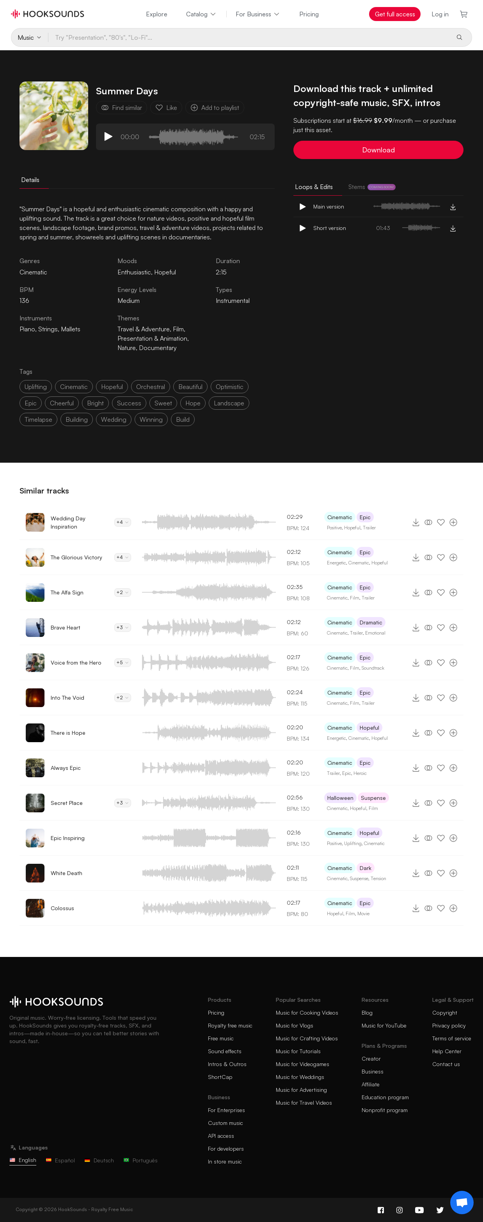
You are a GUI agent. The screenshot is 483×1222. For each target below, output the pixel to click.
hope (193, 403)
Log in (440, 14)
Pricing (309, 14)
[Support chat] (462, 1202)
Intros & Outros (227, 1064)
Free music (221, 1038)
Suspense (373, 797)
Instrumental (233, 300)
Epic (365, 517)
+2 (122, 592)
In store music (225, 1161)
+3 (122, 627)
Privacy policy (449, 1025)
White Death (66, 873)
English (22, 1160)
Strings (48, 329)
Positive (334, 528)
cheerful (62, 403)
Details (30, 180)
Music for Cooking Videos (307, 1012)
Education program (385, 1097)
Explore (156, 14)
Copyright (444, 1012)
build (183, 419)
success (129, 403)
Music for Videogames (302, 1064)
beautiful (190, 387)
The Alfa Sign (67, 592)
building (77, 419)
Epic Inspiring (68, 838)
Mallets (70, 329)
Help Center (447, 1051)
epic (31, 403)
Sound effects (225, 1051)
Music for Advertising (301, 1089)
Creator (371, 1058)
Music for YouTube (384, 1025)
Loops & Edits (314, 187)
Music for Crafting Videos (307, 1038)
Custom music (225, 1122)
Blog (367, 1012)
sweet (163, 403)
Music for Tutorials (298, 1051)
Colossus (62, 908)
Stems (372, 187)
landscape (229, 403)
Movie (363, 913)
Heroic (360, 773)
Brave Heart (65, 627)
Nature (126, 348)
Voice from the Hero (76, 662)
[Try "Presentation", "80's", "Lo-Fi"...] (248, 37)
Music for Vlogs (294, 1025)
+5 (122, 662)
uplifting (36, 387)
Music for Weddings (300, 1076)
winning (151, 419)
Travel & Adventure (143, 329)
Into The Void (67, 697)
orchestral (150, 387)
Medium (128, 300)
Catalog (201, 14)
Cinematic (339, 517)
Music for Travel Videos (304, 1102)
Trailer (369, 528)
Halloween (340, 797)
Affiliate (371, 1084)
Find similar (121, 107)
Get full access (395, 14)
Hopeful (165, 272)
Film (178, 329)
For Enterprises (226, 1110)
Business (373, 1071)
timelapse (38, 419)
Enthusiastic (134, 272)
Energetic (336, 563)
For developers (226, 1148)
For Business (258, 14)
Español (60, 1160)
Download (378, 149)
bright (95, 403)
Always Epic (66, 767)
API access (221, 1135)
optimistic (229, 387)
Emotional (375, 633)
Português (140, 1160)
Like (166, 107)
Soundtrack (373, 668)
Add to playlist (214, 107)
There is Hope (68, 732)
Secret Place (67, 802)
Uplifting (353, 843)
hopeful (112, 387)
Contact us (446, 1064)
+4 (122, 522)
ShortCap (220, 1076)
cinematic (74, 387)
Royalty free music (230, 1025)
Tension (378, 878)
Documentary (157, 348)
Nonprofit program (385, 1110)
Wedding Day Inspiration (68, 522)
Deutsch (99, 1160)
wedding (113, 419)
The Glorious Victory (76, 557)
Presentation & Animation (152, 338)
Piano (27, 329)
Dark (365, 868)
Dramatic (371, 622)
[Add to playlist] (453, 522)
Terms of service (451, 1038)
